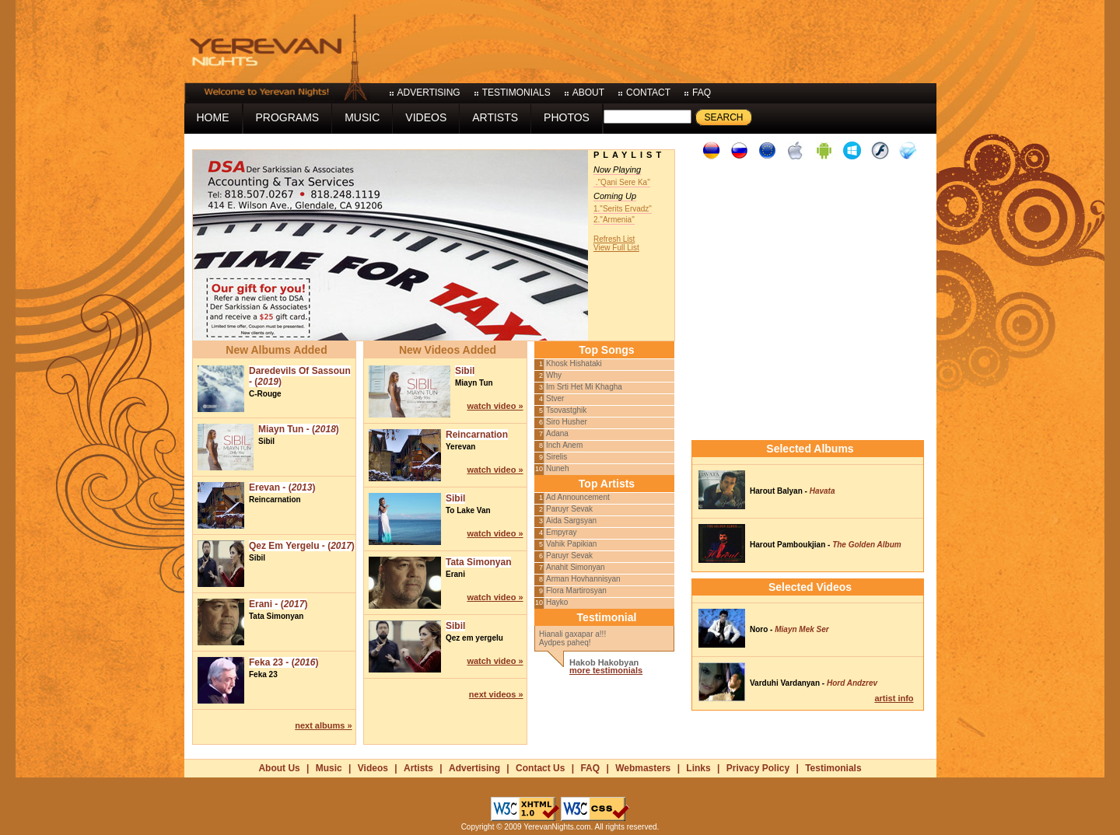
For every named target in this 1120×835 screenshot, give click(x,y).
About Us (278, 768)
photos (567, 117)
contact (648, 92)
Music (329, 768)
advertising (428, 92)
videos (425, 117)
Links (698, 768)
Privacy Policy (757, 768)
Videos (373, 768)
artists (495, 117)
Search (723, 117)
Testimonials (833, 768)
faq (701, 92)
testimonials (516, 92)
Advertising (474, 768)
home (213, 117)
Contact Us (540, 768)
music (362, 117)
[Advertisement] (653, 39)
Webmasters (642, 768)
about (588, 92)
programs (288, 117)
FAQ (590, 768)
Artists (418, 768)
